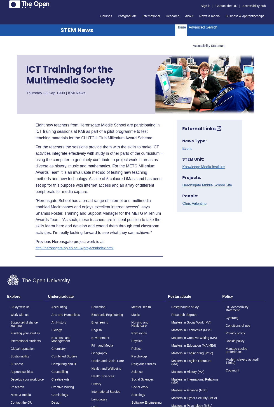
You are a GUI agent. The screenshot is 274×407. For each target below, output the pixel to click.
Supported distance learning (24, 324)
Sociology (138, 395)
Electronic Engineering (107, 315)
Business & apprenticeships (245, 16)
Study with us (20, 307)
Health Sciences (102, 376)
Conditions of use (238, 325)
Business (17, 364)
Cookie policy (235, 341)
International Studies (105, 391)
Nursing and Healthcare (140, 324)
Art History (59, 322)
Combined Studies (64, 356)
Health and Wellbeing (106, 368)
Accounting (59, 307)
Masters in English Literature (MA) (191, 362)
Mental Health (141, 307)
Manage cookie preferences (236, 350)
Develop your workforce (27, 379)
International (151, 16)
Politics (136, 348)
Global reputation (23, 348)
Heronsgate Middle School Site (207, 185)
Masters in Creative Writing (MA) (194, 338)
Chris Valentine (194, 203)
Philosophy (139, 333)
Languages (99, 399)
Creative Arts (61, 379)
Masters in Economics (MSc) (191, 330)
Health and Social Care (107, 361)
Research (172, 16)
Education (98, 307)
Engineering (99, 322)
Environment (100, 338)
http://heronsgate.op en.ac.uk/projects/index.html (74, 248)
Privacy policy (235, 333)
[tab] (26, 298)
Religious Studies (143, 364)
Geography (99, 353)
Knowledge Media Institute (203, 167)
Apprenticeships (22, 372)
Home (181, 27)
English (96, 330)
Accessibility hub (254, 5)
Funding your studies (25, 333)
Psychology (139, 356)
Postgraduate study (185, 307)
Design (56, 402)
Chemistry (59, 348)
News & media (209, 16)
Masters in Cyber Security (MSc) (194, 398)
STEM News (77, 30)
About (189, 16)
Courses (106, 16)
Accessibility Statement (209, 46)
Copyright (232, 370)
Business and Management (61, 339)
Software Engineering (146, 402)
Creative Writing (63, 387)
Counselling (60, 372)
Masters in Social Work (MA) (191, 322)
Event (187, 148)
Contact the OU (226, 6)
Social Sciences (142, 379)
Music (135, 315)
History (96, 384)
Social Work (139, 387)
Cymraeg (232, 318)
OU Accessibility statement (237, 308)
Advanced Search (203, 27)
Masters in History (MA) (187, 372)
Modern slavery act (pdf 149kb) (242, 361)
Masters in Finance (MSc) (189, 390)
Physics (136, 341)
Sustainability (20, 356)
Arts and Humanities (66, 315)
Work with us (20, 315)
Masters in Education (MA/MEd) (193, 345)
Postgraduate (127, 16)
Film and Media (102, 345)
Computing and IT (64, 364)
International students (26, 341)
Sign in (206, 5)
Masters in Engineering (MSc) (192, 353)
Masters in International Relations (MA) (194, 381)
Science (137, 372)
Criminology (60, 395)
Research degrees (184, 315)
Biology (57, 330)
